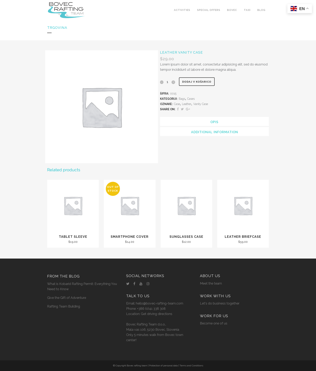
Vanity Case (200, 104)
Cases (191, 98)
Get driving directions (156, 314)
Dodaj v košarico (198, 81)
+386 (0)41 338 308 (151, 309)
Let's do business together (219, 303)
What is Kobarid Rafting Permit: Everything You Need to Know (82, 286)
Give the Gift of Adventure (66, 298)
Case (177, 104)
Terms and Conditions (191, 365)
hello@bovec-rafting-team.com (159, 303)
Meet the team (211, 283)
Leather (186, 104)
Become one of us (213, 323)
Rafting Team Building (63, 306)
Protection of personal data (163, 365)
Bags (182, 98)
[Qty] (167, 82)
